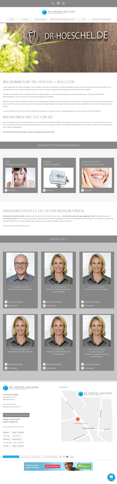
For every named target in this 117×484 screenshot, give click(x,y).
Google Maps (13, 421)
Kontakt (25, 19)
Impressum (25, 456)
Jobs (83, 19)
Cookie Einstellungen (50, 456)
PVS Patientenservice (11, 456)
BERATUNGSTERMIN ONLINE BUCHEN (63, 19)
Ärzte (12, 19)
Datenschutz (36, 456)
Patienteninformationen (101, 19)
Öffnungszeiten (40, 19)
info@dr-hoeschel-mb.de (11, 419)
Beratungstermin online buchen (17, 415)
